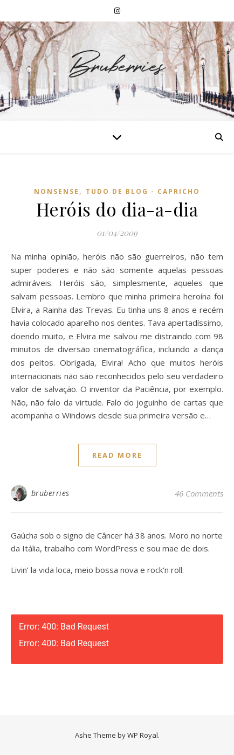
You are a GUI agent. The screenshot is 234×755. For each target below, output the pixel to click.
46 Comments (199, 493)
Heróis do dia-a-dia (117, 209)
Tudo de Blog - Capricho (143, 191)
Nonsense (56, 191)
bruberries (50, 493)
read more (117, 455)
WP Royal (142, 735)
